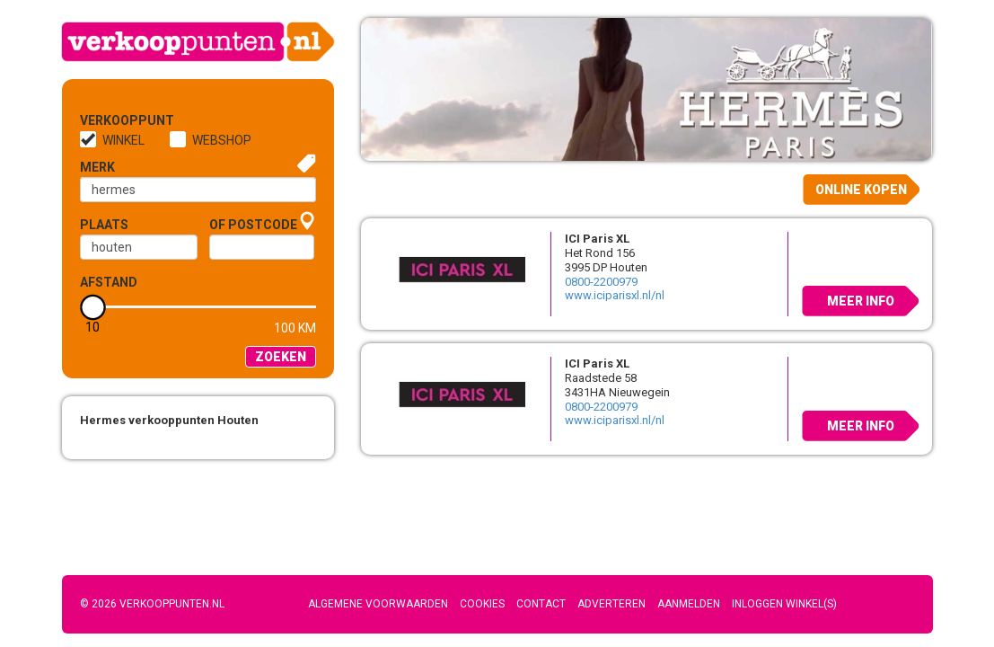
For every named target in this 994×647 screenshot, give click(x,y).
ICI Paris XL (597, 238)
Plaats (104, 224)
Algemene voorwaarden (378, 604)
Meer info (860, 301)
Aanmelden (688, 604)
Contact (541, 604)
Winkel (123, 140)
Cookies (482, 604)
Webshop (221, 140)
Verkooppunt (109, 120)
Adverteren (611, 604)
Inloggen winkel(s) (784, 604)
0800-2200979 (601, 281)
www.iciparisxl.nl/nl (614, 295)
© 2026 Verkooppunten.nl (152, 604)
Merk (97, 167)
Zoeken (280, 357)
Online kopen (861, 189)
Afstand (108, 282)
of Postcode (253, 224)
